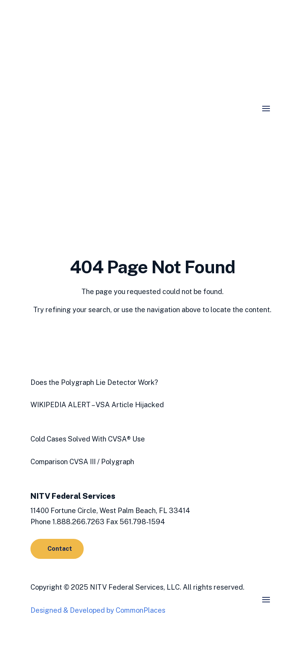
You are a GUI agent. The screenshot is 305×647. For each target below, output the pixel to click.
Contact (59, 548)
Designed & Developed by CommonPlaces (97, 610)
